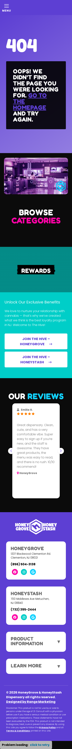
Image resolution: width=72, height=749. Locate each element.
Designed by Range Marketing (30, 702)
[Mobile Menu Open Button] (6, 7)
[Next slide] (61, 451)
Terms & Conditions (18, 730)
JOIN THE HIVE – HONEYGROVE (36, 341)
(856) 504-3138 (23, 564)
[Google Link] (33, 572)
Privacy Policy (47, 727)
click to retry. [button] (40, 745)
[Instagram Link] (24, 572)
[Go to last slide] (11, 451)
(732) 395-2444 (23, 609)
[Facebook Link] (15, 572)
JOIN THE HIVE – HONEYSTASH (36, 359)
